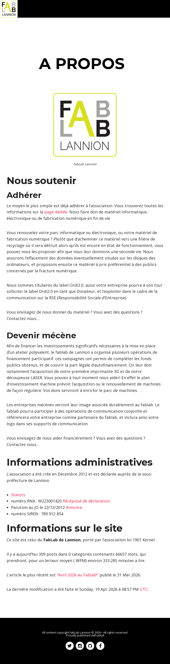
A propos (12, 33)
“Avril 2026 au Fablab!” (77, 574)
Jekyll (100, 635)
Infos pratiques (147, 26)
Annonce (74, 507)
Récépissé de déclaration (86, 501)
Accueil (10, 26)
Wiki (115, 26)
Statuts (18, 494)
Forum (77, 26)
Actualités (31, 26)
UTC (144, 589)
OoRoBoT (97, 26)
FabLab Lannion (80, 632)
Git (126, 26)
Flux (29, 33)
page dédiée (55, 211)
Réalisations (56, 26)
